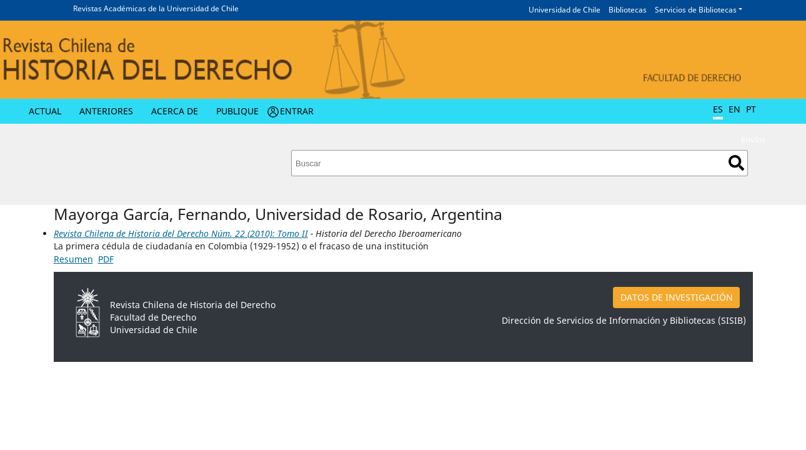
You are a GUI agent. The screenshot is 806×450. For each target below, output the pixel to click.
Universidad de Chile (564, 9)
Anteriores (106, 111)
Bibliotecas (628, 9)
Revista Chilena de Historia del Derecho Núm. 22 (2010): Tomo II (181, 233)
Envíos (753, 139)
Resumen (73, 259)
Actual (45, 111)
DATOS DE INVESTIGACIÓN (676, 297)
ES (718, 109)
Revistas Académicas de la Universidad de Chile (156, 8)
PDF (106, 259)
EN (734, 109)
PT (751, 109)
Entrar (297, 111)
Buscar (736, 163)
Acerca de (174, 111)
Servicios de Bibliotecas (696, 9)
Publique (237, 111)
